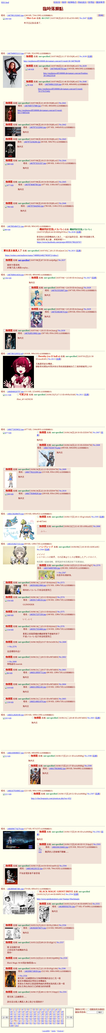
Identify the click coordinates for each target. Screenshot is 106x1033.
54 (50, 1016)
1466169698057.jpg (15, 753)
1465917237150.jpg (37, 614)
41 (54, 1014)
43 (62, 1014)
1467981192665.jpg (15, 15)
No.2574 (61, 597)
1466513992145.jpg (37, 687)
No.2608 (96, 445)
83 (54, 1021)
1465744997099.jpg (51, 568)
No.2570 (96, 565)
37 (39, 1014)
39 (46, 1014)
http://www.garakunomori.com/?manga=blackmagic (58, 899)
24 (43, 1012)
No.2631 (71, 251)
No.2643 (62, 139)
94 (43, 1023)
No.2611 (79, 395)
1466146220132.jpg (34, 868)
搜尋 (64, 2)
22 (35, 1012)
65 (39, 1018)
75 (23, 1021)
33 (23, 1014)
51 (39, 1016)
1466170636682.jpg (57, 768)
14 (56, 1009)
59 (15, 1018)
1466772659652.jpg (15, 429)
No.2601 (91, 718)
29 (62, 1012)
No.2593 (96, 844)
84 (58, 1021)
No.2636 (72, 232)
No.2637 (62, 260)
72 (11, 1021)
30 (11, 1014)
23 (39, 1012)
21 (31, 1012)
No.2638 (83, 56)
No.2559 (63, 958)
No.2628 (87, 288)
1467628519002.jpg (32, 333)
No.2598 (88, 756)
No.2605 (62, 699)
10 (40, 1009)
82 (50, 1021)
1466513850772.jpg (37, 672)
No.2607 (96, 432)
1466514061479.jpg (37, 701)
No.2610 (62, 491)
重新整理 (100, 2)
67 (46, 1018)
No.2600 (62, 642)
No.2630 (61, 330)
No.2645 (62, 182)
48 (27, 1016)
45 (15, 1016)
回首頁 (57, 2)
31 (15, 1014)
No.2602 (62, 657)
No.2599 (88, 766)
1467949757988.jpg (32, 106)
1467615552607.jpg (59, 290)
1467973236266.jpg (32, 142)
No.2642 (62, 125)
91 (31, 1023)
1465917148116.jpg (37, 600)
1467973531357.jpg (37, 163)
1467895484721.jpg (15, 226)
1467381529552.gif (15, 353)
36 (35, 1014)
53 (46, 1016)
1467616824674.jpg (59, 312)
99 (62, 1023)
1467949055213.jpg (15, 53)
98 (58, 1023)
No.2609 (62, 469)
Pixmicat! (60, 1031)
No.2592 (96, 832)
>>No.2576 (12, 647)
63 (31, 1018)
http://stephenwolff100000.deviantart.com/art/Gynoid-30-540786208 (52, 61)
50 (35, 1016)
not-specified (23, 260)
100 (11, 1025)
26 (50, 1012)
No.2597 (90, 794)
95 (46, 1023)
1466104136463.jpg (60, 847)
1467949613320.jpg (53, 84)
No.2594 (63, 866)
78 (35, 1021)
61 (23, 1018)
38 (43, 1014)
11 (44, 1009)
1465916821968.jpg (37, 585)
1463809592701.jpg (66, 906)
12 (48, 1009)
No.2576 (61, 626)
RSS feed (5, 2)
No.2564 (40, 549)
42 (58, 1014)
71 (62, 1018)
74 (19, 1021)
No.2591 (63, 992)
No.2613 (51, 359)
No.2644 (62, 160)
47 (23, 1016)
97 (54, 1023)
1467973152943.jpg (37, 127)
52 (43, 1016)
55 (54, 1016)
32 (19, 1014)
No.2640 (83, 81)
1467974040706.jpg (32, 184)
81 (46, 1021)
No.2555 (96, 904)
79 (39, 1021)
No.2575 (61, 612)
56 (58, 1016)
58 (11, 1018)
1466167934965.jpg (15, 791)
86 (11, 1023)
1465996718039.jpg (32, 971)
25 (46, 1012)
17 (15, 1012)
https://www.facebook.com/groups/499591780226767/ (59, 242)
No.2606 (96, 526)
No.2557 (60, 942)
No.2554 (69, 894)
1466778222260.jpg (33, 472)
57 (62, 1016)
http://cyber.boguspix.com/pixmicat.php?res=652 (51, 798)
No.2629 (87, 309)
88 (19, 1023)
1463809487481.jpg (15, 889)
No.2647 (83, 18)
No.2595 (95, 517)
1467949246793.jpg (58, 69)
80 (43, 1021)
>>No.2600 (12, 662)
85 (62, 1021)
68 (50, 1018)
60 (19, 1018)
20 (27, 1012)
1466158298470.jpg (15, 514)
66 (43, 1018)
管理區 (91, 2)
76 (27, 1021)
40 (50, 1014)
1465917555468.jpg (37, 629)
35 (31, 1014)
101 (16, 1025)
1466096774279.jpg (15, 829)
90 (27, 1023)
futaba (53, 1031)
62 (27, 1018)
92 (35, 1023)
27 (54, 1012)
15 (60, 1009)
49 (31, 1016)
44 (11, 1016)
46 (19, 1016)
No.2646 (62, 203)
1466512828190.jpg (15, 715)
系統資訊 (82, 2)
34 (27, 1014)
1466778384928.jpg (33, 493)
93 (39, 1023)
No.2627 (87, 278)
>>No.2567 (61, 573)
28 (58, 1012)
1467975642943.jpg (35, 206)
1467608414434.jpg (15, 275)
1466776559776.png (51, 448)
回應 (90, 18)
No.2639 (83, 66)
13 (52, 1009)
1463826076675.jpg (37, 928)
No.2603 (62, 670)
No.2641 (62, 103)
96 (50, 1023)
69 (54, 1018)
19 (23, 1012)
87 (15, 1023)
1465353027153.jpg (15, 544)
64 (35, 1018)
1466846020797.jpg (15, 391)
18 (19, 1012)
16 (11, 1012)
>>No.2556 (22, 976)
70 (58, 1018)
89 (23, 1023)
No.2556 (62, 925)
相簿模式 (72, 2)
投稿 (101, 15)
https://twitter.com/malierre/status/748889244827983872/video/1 (31, 255)
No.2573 (61, 582)
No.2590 (62, 968)
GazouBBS (46, 1031)
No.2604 (62, 684)
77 (31, 1021)
